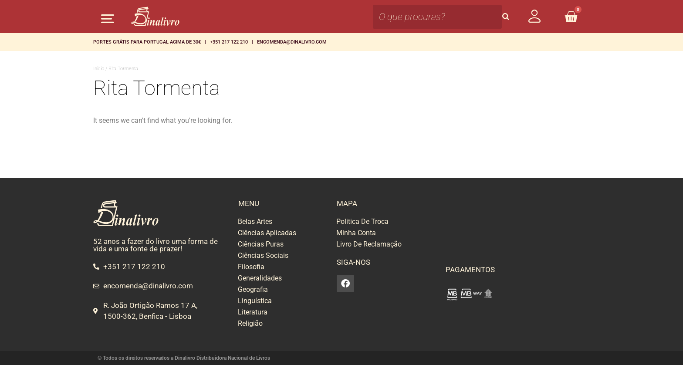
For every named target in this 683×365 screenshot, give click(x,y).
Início (98, 68)
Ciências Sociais (263, 255)
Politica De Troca (362, 221)
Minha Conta (356, 233)
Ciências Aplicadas (267, 233)
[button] (107, 18)
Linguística (255, 301)
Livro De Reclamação (369, 244)
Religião (250, 323)
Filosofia (251, 267)
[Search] (505, 16)
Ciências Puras (261, 244)
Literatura (252, 312)
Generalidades (260, 278)
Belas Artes (255, 221)
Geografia (253, 289)
